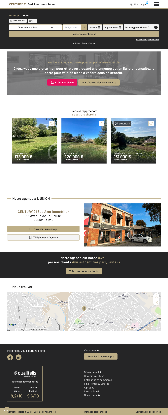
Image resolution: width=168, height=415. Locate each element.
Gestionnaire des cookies (148, 411)
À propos (89, 387)
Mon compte (138, 4)
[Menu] (156, 4)
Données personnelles (95, 411)
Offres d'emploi (92, 372)
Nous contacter (93, 395)
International (91, 391)
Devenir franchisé (94, 376)
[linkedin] (18, 357)
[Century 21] (32, 4)
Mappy (33, 329)
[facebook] (10, 357)
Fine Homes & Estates (96, 383)
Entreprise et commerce (98, 379)
